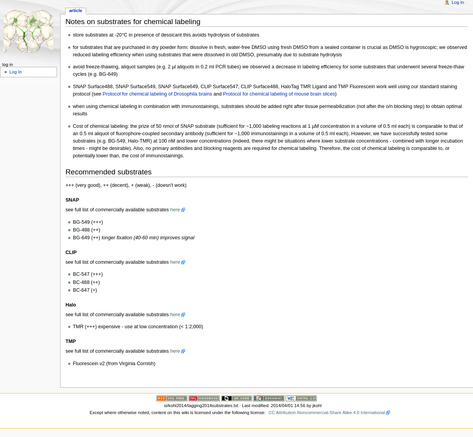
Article (75, 10)
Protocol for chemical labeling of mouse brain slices (279, 94)
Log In (458, 2)
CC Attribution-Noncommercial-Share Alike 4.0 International (327, 412)
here (175, 209)
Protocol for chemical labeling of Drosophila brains (157, 94)
